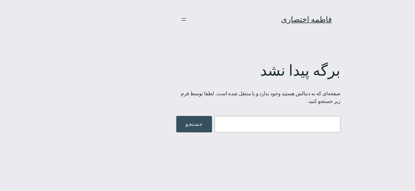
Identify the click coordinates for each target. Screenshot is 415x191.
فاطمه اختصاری (255, 19)
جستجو (143, 124)
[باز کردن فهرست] (133, 19)
